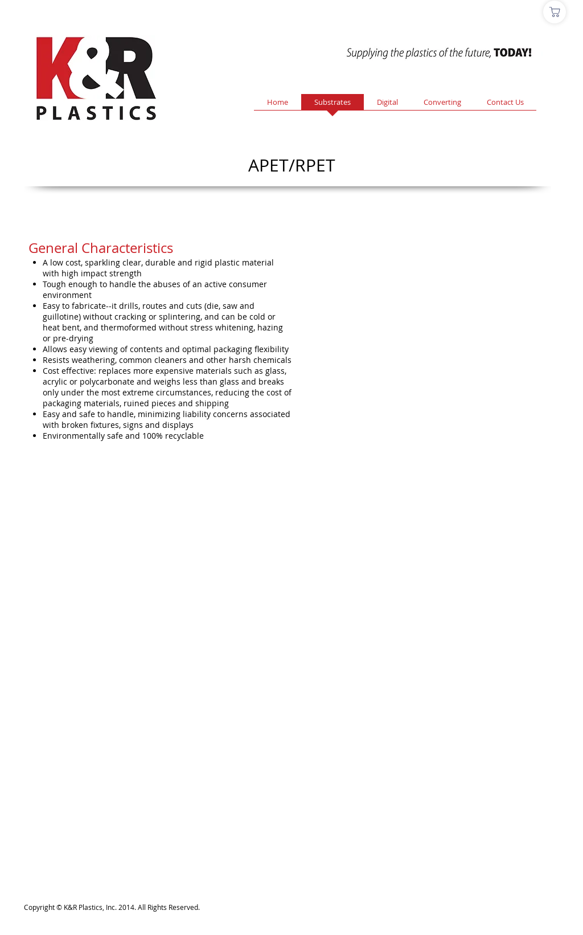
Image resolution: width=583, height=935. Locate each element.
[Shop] (554, 12)
